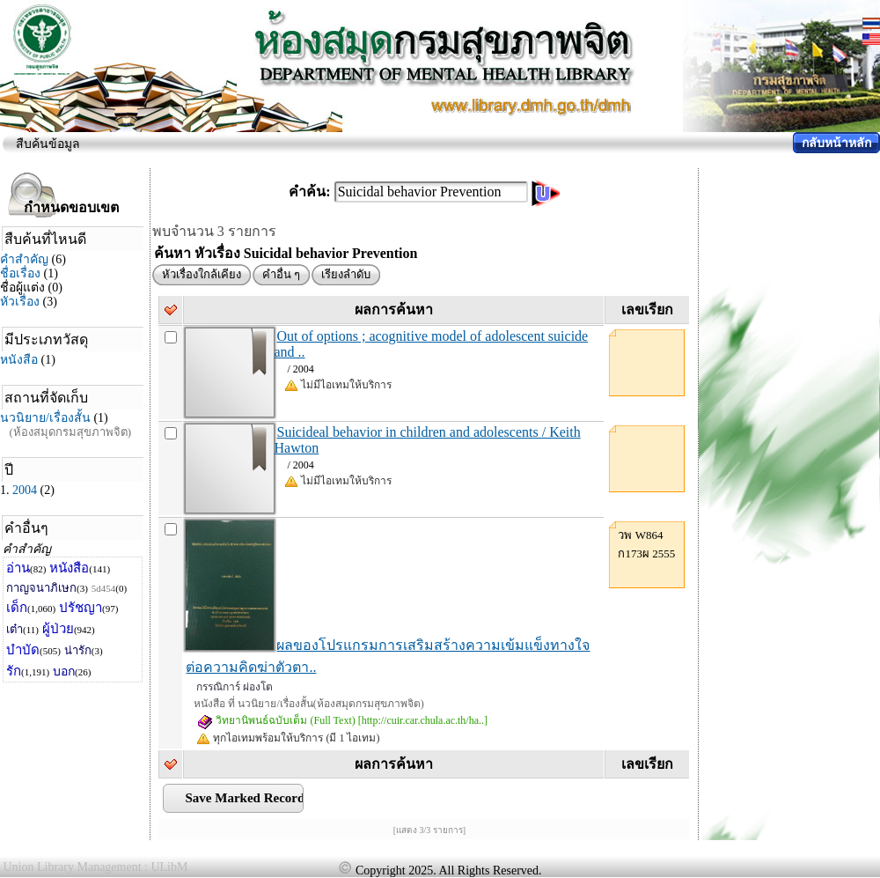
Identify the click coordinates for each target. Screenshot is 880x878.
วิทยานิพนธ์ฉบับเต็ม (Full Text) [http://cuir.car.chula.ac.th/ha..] (342, 720)
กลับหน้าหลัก (836, 143)
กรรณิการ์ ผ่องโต (234, 687)
